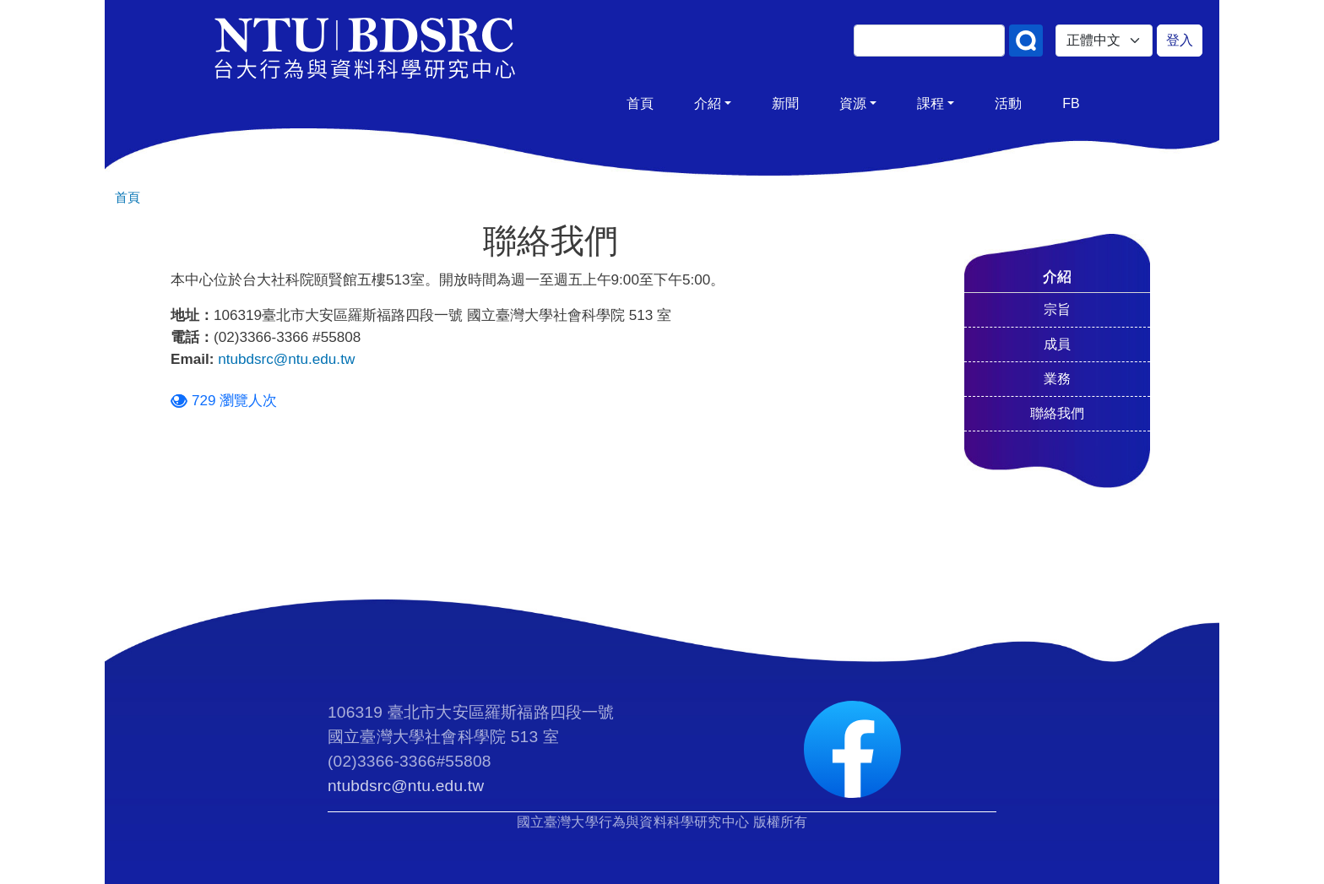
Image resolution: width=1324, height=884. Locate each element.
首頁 (640, 103)
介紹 (707, 103)
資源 (852, 103)
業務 (1057, 378)
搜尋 (1026, 40)
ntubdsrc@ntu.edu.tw (286, 358)
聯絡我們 (1057, 413)
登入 (1179, 40)
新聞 (785, 103)
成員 (1057, 344)
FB (1070, 103)
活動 (1008, 103)
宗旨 (1057, 309)
